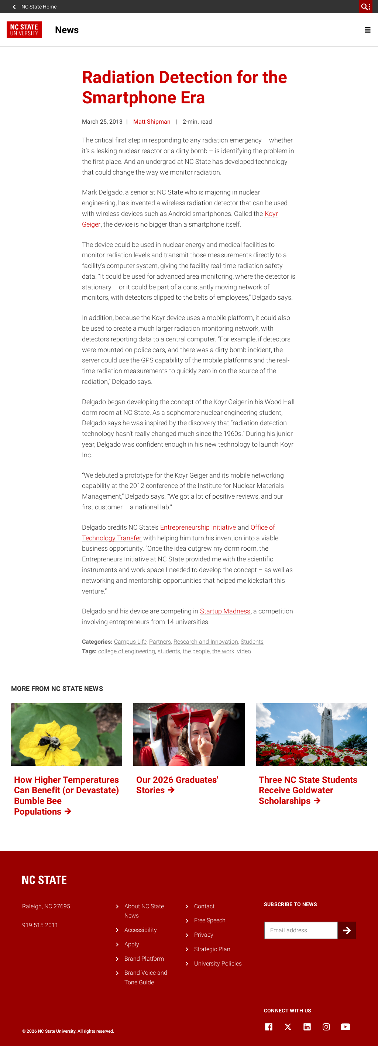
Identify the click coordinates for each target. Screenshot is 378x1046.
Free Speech (210, 920)
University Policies (218, 963)
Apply (131, 944)
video (244, 651)
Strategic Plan (212, 949)
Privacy (203, 934)
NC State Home (38, 7)
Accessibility (140, 929)
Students (252, 641)
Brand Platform (144, 958)
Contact (204, 906)
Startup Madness (225, 611)
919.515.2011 (40, 925)
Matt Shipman (152, 121)
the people (196, 651)
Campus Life (130, 641)
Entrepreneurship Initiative (198, 527)
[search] (365, 6)
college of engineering (126, 651)
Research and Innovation (205, 641)
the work (223, 651)
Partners (160, 641)
